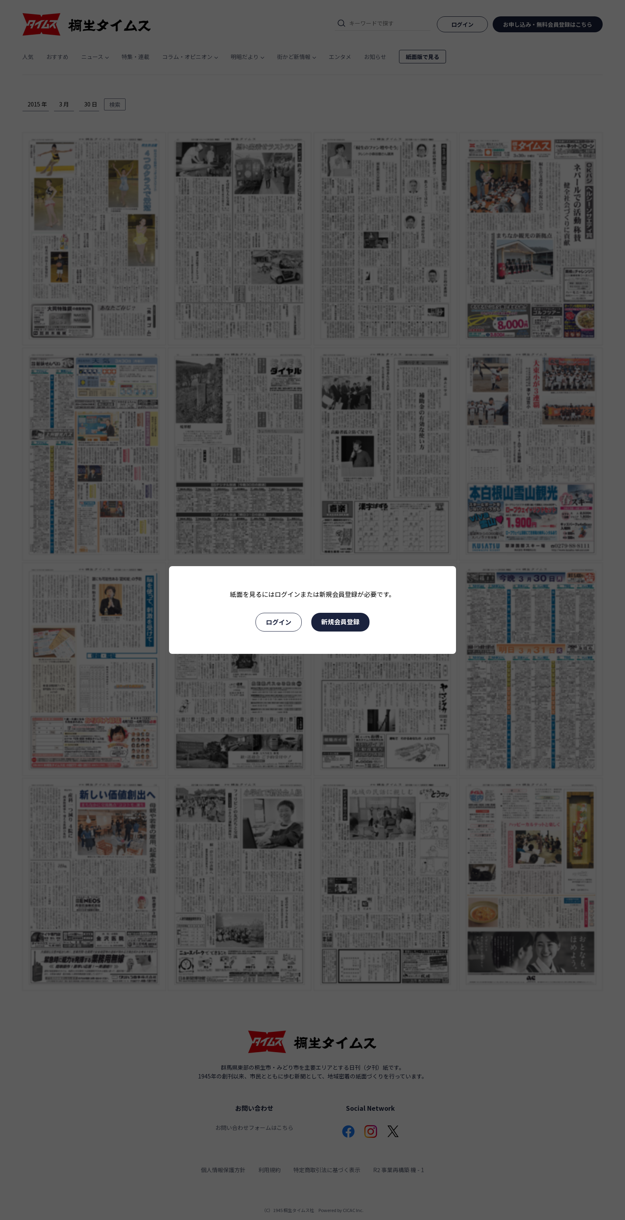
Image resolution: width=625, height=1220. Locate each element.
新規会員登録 (340, 621)
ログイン (278, 622)
